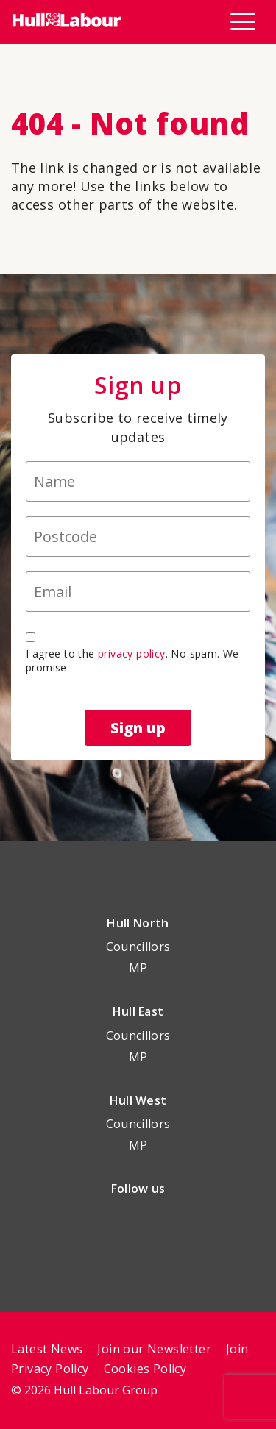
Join (237, 1349)
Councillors (138, 946)
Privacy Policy (50, 1369)
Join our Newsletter (154, 1349)
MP (138, 968)
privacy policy (132, 653)
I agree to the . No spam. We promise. (132, 660)
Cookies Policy (145, 1369)
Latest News (46, 1349)
